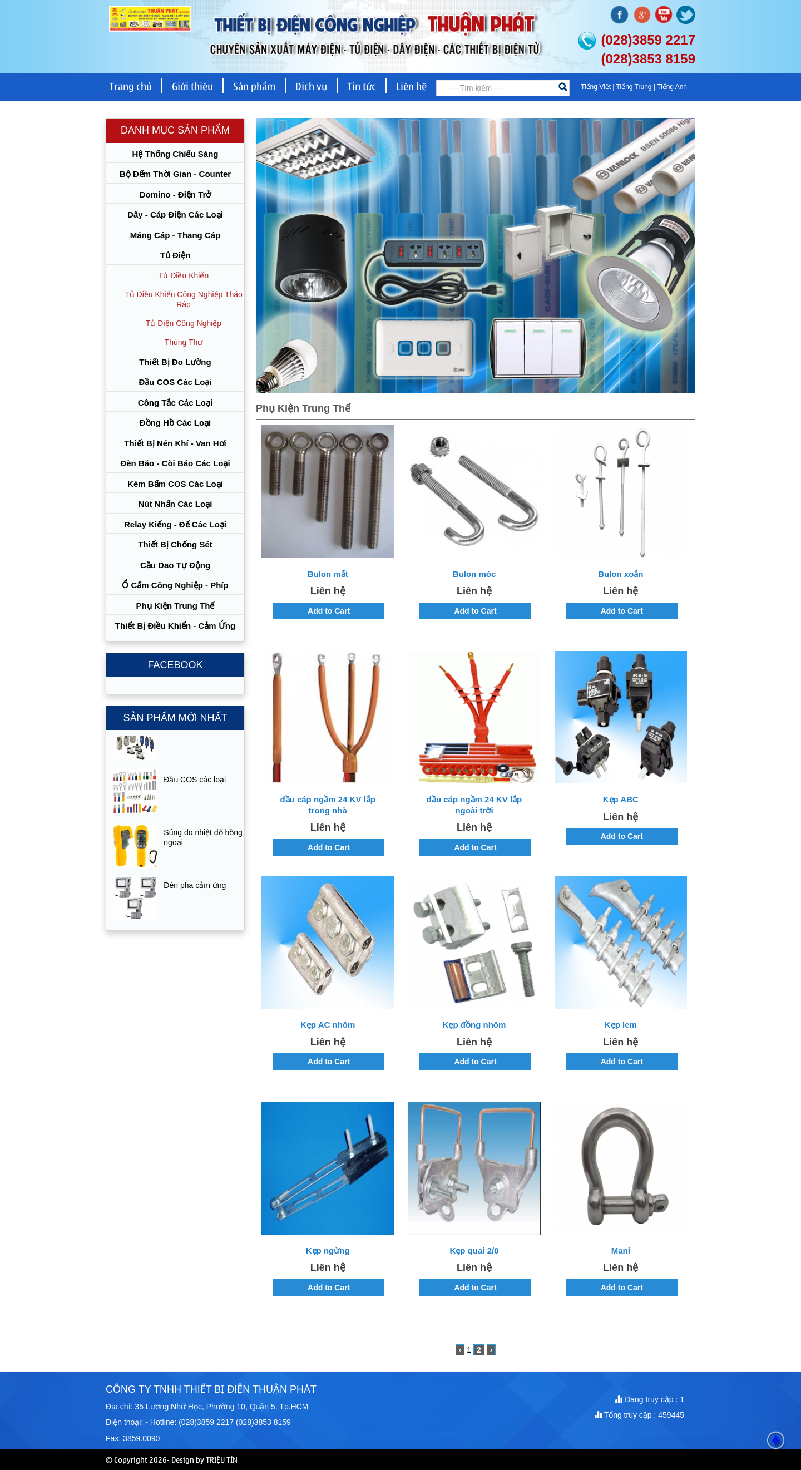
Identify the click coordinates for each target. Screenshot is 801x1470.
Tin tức (361, 86)
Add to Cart (329, 610)
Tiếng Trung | (636, 87)
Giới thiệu (192, 86)
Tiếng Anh (672, 87)
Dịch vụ (311, 86)
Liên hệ (411, 86)
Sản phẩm (254, 86)
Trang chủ (130, 86)
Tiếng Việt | (598, 87)
